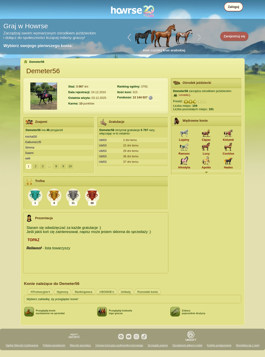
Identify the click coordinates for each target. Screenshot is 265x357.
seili (27, 158)
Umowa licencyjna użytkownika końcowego (119, 345)
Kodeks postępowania (219, 345)
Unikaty (126, 292)
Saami (29, 153)
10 (70, 166)
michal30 (31, 136)
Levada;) (184, 95)
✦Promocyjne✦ (40, 292)
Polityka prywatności (54, 345)
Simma (29, 147)
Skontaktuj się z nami (247, 345)
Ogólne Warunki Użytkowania (22, 345)
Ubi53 (103, 140)
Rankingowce (83, 292)
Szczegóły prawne (158, 345)
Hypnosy (62, 292)
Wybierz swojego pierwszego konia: (38, 46)
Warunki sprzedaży (80, 345)
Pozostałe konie (147, 292)
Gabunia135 (33, 142)
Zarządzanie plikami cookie (187, 345)
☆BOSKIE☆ (106, 292)
